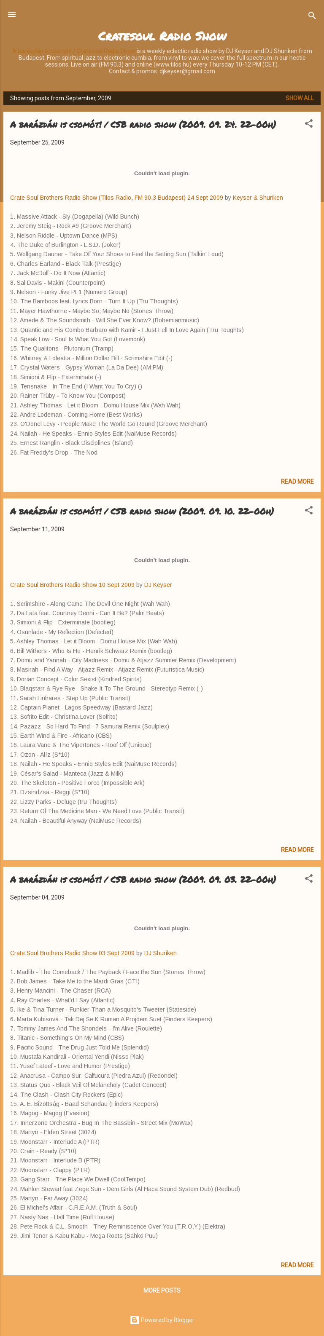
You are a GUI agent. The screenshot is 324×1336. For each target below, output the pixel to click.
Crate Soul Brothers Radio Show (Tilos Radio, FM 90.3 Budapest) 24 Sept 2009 (116, 197)
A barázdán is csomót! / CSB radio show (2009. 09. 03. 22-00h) (143, 879)
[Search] (312, 17)
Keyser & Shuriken (258, 197)
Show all (300, 98)
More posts (162, 1290)
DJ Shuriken (160, 953)
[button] (309, 124)
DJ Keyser (158, 584)
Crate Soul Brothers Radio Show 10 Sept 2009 (72, 584)
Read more (297, 481)
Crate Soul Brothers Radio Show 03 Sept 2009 (73, 953)
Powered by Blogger (162, 1320)
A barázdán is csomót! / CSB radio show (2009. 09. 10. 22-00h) (142, 511)
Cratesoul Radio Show (162, 35)
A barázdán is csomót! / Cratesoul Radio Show (73, 51)
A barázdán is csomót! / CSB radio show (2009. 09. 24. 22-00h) (143, 124)
